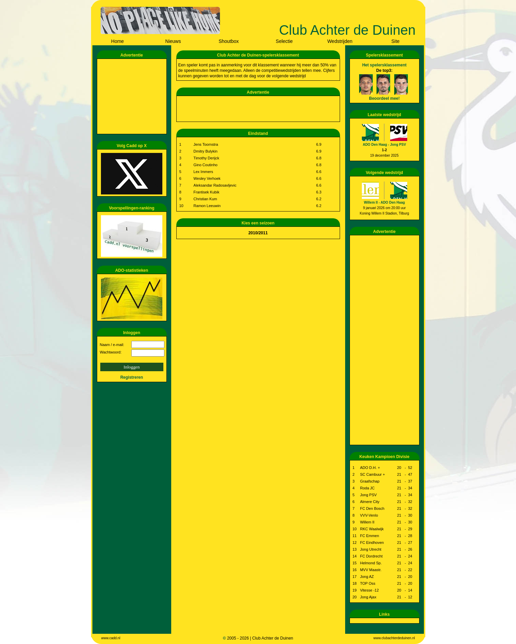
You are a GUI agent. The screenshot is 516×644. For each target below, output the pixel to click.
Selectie (284, 41)
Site (395, 41)
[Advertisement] (133, 96)
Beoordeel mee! (384, 98)
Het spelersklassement (384, 65)
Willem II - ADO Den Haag (384, 202)
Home (117, 41)
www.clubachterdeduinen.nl (394, 638)
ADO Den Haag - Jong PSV (384, 144)
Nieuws (173, 41)
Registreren (131, 377)
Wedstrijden (340, 41)
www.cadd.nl (110, 638)
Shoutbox (229, 41)
